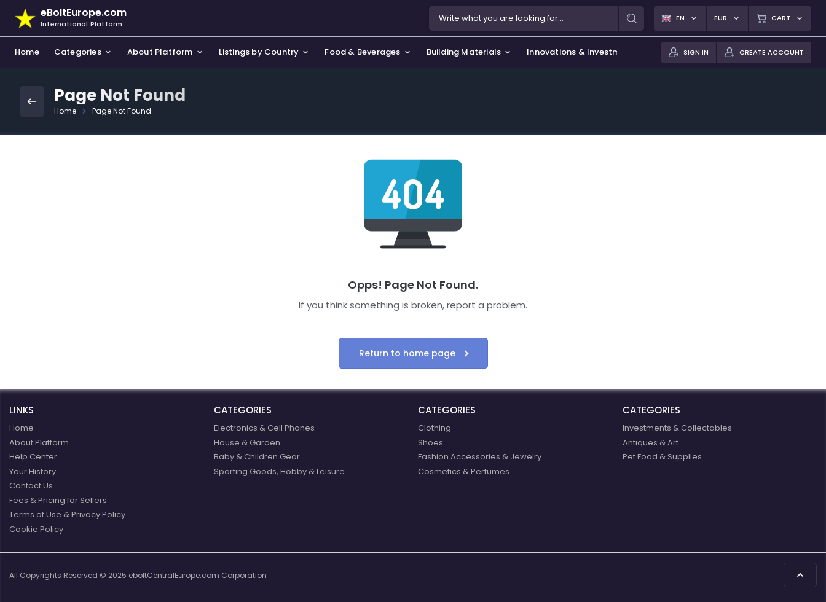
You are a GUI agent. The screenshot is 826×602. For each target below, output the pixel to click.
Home (65, 111)
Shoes (430, 442)
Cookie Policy (36, 529)
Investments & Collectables (677, 428)
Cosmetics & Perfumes (463, 471)
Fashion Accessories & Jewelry (479, 457)
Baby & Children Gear (257, 457)
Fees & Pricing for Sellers (58, 500)
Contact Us (31, 485)
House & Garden (247, 442)
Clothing (434, 428)
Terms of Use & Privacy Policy (67, 514)
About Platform (39, 442)
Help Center (33, 457)
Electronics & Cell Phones (264, 428)
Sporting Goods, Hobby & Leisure (279, 471)
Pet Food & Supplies (662, 457)
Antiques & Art (650, 442)
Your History (32, 471)
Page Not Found (121, 111)
